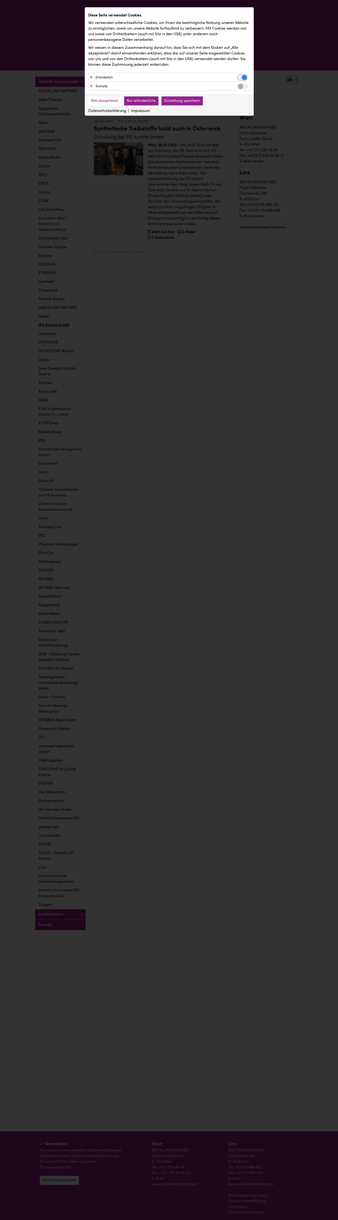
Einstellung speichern (182, 101)
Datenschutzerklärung (107, 111)
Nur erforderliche (141, 101)
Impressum (140, 111)
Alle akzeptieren (105, 101)
